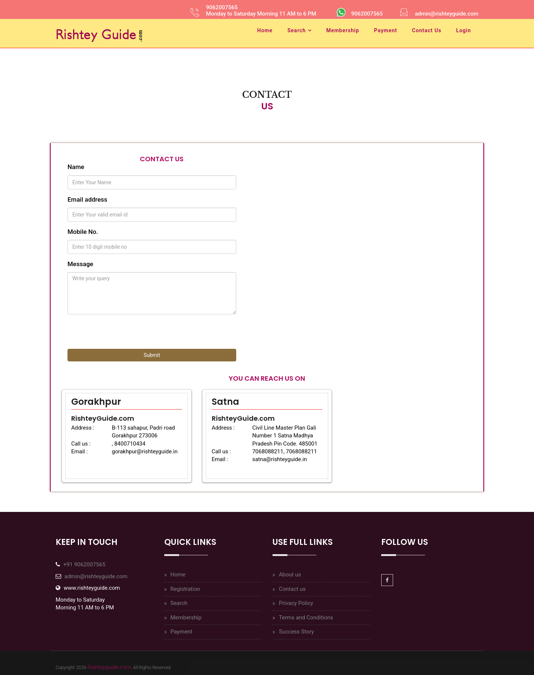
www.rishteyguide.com (92, 588)
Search (296, 30)
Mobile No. (82, 231)
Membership (342, 30)
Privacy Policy (296, 603)
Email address (87, 199)
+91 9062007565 (84, 564)
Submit (152, 355)
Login (463, 30)
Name (75, 167)
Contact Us (426, 30)
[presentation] (123, 334)
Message (80, 264)
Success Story (296, 631)
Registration (185, 589)
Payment (386, 30)
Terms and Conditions (306, 617)
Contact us (292, 589)
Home (265, 30)
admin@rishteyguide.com (96, 576)
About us (290, 574)
